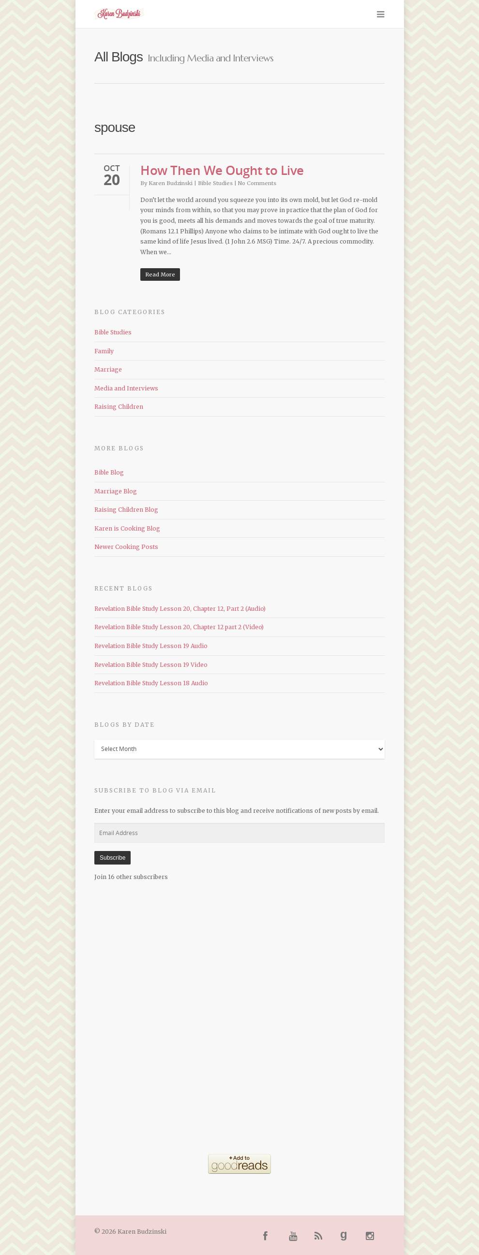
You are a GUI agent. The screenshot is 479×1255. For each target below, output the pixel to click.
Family (104, 351)
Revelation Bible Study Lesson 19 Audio (151, 645)
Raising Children (118, 406)
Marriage (108, 369)
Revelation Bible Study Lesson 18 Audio (151, 683)
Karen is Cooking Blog (127, 528)
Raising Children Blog (126, 509)
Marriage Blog (115, 491)
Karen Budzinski (171, 183)
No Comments (257, 183)
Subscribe (112, 857)
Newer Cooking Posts (126, 546)
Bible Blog (109, 472)
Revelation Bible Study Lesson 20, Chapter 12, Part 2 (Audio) (180, 608)
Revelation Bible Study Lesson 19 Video (151, 664)
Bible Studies (215, 183)
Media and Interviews (126, 388)
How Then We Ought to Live (222, 170)
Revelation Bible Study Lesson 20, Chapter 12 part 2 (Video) (179, 627)
